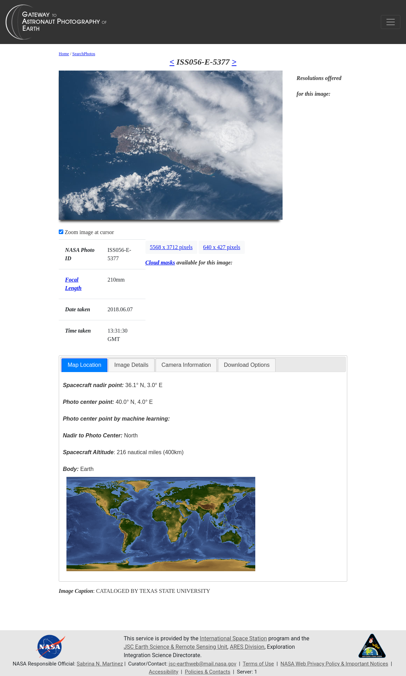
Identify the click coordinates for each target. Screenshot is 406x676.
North (100, 435)
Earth (78, 469)
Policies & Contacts (207, 672)
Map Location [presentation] (84, 365)
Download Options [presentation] (247, 365)
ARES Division (247, 647)
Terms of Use (258, 664)
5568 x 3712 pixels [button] (171, 247)
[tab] (84, 365)
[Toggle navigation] (390, 22)
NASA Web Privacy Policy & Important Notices (334, 664)
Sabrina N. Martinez (100, 664)
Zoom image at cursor (86, 232)
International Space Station (233, 638)
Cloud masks (160, 263)
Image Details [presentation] (131, 365)
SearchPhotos (83, 53)
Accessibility (163, 672)
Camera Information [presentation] (186, 365)
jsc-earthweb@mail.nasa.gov (202, 664)
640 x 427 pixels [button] (221, 247)
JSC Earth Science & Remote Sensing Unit (175, 647)
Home (64, 53)
